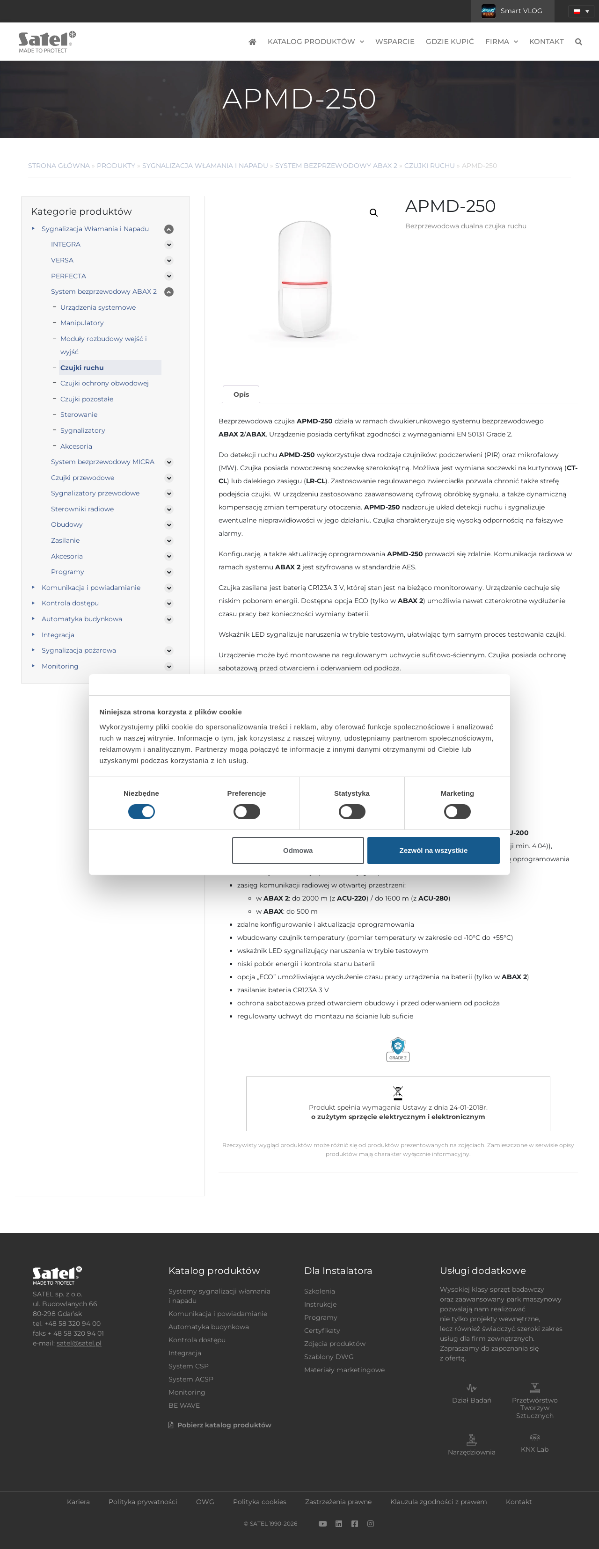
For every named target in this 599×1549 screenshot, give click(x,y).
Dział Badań (471, 1400)
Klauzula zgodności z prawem (438, 1502)
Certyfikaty (322, 1330)
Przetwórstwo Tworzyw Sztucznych (535, 1408)
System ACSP (190, 1379)
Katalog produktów (316, 42)
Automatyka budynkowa (82, 619)
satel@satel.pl (79, 1343)
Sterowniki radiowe (82, 509)
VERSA (62, 260)
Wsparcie (395, 41)
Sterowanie (78, 414)
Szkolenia (319, 1291)
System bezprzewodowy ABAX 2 (336, 165)
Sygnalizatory (82, 430)
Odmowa (298, 850)
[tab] (241, 394)
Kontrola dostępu (70, 603)
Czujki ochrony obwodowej (104, 383)
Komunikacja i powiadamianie (91, 587)
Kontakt (546, 41)
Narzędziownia (472, 1452)
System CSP (188, 1366)
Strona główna (59, 165)
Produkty (116, 165)
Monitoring (60, 666)
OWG (205, 1502)
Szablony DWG (329, 1357)
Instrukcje (320, 1304)
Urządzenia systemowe (98, 307)
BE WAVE (184, 1405)
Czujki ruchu (429, 165)
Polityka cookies (259, 1502)
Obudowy (67, 524)
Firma (501, 42)
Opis (241, 394)
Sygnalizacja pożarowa (79, 650)
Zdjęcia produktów (334, 1343)
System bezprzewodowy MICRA (102, 462)
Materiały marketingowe (344, 1370)
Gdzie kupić (450, 41)
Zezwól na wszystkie (433, 850)
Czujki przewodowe (82, 477)
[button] (373, 212)
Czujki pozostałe (86, 399)
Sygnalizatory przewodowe (95, 493)
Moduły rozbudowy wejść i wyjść (103, 345)
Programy (67, 571)
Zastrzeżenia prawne (338, 1502)
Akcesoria (76, 446)
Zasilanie (65, 540)
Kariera (78, 1502)
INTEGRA (65, 244)
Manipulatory (82, 323)
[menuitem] (581, 11)
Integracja (58, 635)
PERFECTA (68, 276)
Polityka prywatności (143, 1502)
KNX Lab (534, 1449)
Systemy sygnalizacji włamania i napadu (219, 1296)
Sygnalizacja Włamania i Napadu (205, 165)
